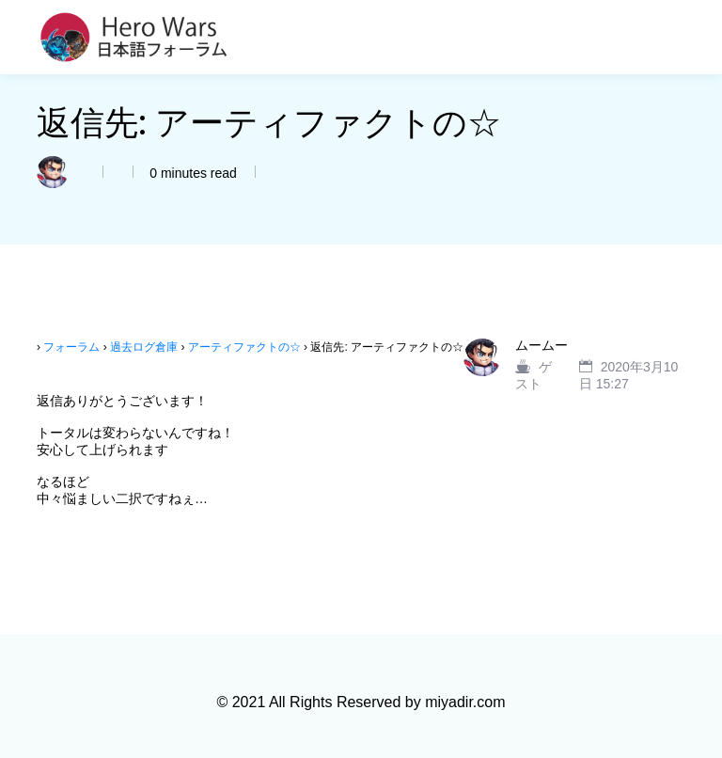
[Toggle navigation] (674, 38)
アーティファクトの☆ (244, 347)
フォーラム (71, 347)
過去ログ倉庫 (144, 347)
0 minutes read (191, 173)
